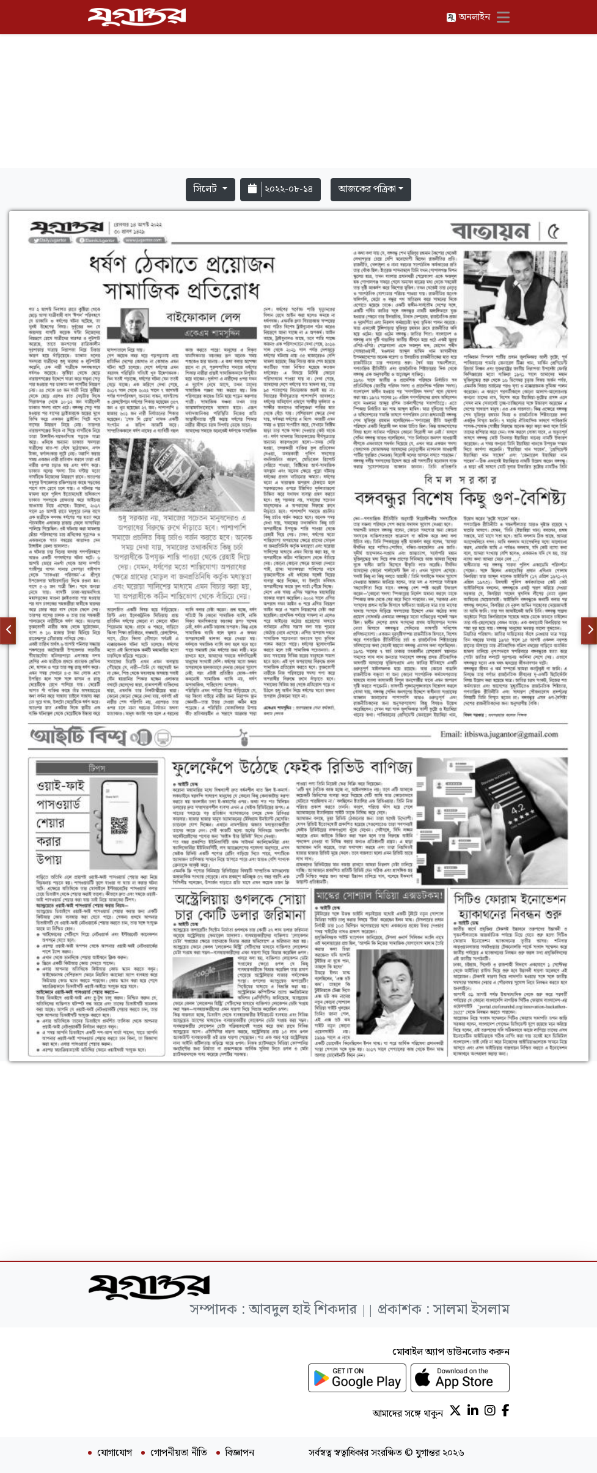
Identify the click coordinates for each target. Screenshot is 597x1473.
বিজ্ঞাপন (239, 1453)
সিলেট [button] (206, 189)
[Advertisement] (298, 86)
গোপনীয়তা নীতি (178, 1453)
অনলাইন (468, 17)
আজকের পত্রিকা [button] (367, 189)
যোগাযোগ (114, 1453)
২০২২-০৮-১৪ (280, 189)
